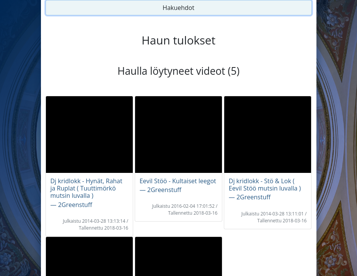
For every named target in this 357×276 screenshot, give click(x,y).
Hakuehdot (178, 7)
